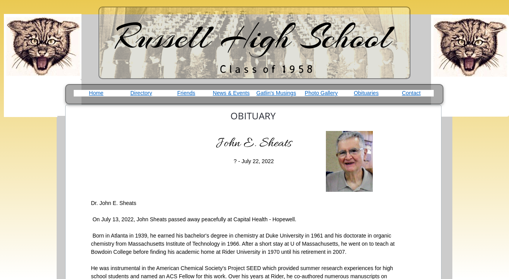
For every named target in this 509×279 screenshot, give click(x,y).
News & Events (231, 93)
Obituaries (366, 93)
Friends (186, 93)
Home (96, 93)
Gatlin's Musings (276, 93)
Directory (141, 93)
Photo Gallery (321, 93)
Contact (411, 93)
